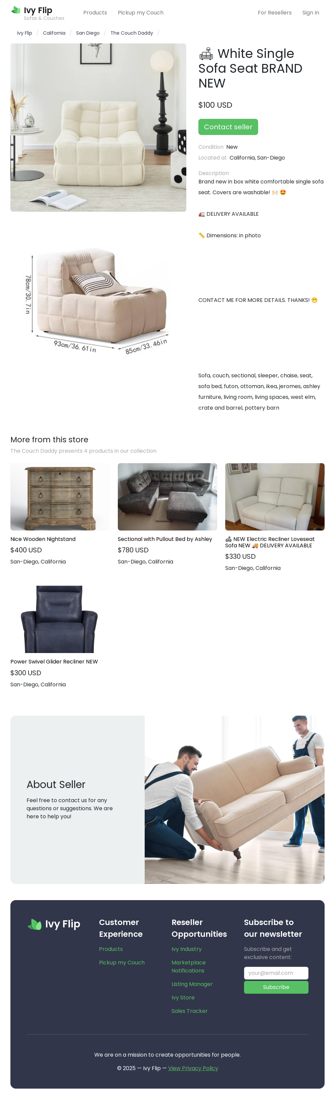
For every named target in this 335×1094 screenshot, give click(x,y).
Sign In (310, 12)
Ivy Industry (187, 949)
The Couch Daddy (131, 33)
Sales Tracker (190, 1011)
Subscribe (276, 987)
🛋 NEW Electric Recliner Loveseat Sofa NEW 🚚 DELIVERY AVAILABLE (270, 542)
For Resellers (275, 12)
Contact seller (228, 127)
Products (95, 12)
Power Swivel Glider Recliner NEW (54, 661)
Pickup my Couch (140, 12)
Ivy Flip (24, 33)
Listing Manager (192, 984)
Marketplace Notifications (189, 967)
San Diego (88, 33)
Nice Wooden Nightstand (43, 539)
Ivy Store (183, 997)
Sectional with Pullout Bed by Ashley (165, 539)
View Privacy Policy (193, 1068)
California (54, 33)
